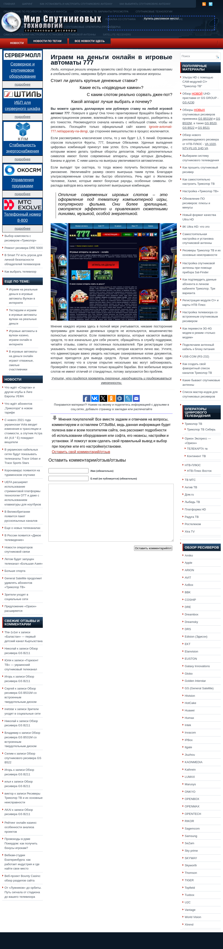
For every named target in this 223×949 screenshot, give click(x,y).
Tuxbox (189, 895)
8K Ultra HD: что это (195, 226)
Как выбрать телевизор (20, 271)
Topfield (190, 887)
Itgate (188, 747)
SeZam (189, 843)
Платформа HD (195, 509)
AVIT (188, 577)
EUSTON (191, 658)
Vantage (190, 910)
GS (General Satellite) (199, 688)
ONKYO (190, 791)
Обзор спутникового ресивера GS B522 (23, 758)
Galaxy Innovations (197, 666)
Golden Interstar (195, 681)
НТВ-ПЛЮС (193, 465)
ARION (189, 570)
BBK (188, 592)
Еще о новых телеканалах (22, 528)
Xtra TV (190, 531)
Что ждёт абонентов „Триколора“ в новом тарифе (18, 408)
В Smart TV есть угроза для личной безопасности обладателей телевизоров (23, 259)
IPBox (189, 740)
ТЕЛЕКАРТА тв (197, 448)
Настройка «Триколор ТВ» (200, 191)
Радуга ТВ (192, 517)
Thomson (191, 872)
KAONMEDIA (194, 762)
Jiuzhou (190, 754)
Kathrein (190, 769)
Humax (189, 718)
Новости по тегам (47, 41)
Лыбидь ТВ (192, 502)
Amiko (189, 555)
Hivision (190, 695)
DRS (188, 629)
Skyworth (191, 865)
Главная (9, 3)
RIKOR (189, 821)
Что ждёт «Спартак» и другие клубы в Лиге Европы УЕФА (20, 392)
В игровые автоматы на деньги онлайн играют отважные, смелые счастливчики (23, 360)
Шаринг (27, 3)
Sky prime (191, 850)
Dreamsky (191, 622)
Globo (189, 673)
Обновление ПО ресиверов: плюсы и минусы (196, 203)
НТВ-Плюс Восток (199, 470)
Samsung (191, 836)
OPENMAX (192, 806)
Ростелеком (193, 524)
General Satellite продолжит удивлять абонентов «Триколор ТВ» (23, 583)
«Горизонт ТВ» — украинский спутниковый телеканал (21, 665)
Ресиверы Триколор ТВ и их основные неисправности (24, 798)
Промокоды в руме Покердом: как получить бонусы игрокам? (21, 843)
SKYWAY (191, 858)
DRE (188, 607)
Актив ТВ (191, 487)
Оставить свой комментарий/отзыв (81, 452)
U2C (188, 902)
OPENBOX (192, 799)
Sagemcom (192, 828)
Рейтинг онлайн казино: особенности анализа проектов (21, 827)
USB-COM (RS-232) (195, 356)
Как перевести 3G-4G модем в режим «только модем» (198, 333)
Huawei (190, 710)
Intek (188, 725)
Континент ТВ (196, 456)
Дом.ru (189, 494)
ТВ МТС (190, 480)
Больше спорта (15, 571)
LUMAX (190, 776)
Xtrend (189, 924)
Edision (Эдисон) (196, 636)
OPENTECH (193, 814)
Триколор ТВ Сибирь (201, 429)
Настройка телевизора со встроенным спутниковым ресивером (200, 317)
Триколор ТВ (193, 423)
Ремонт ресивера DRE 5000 (24, 248)
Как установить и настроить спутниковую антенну (76, 3)
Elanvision (191, 651)
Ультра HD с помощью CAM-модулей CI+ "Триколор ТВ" (197, 82)
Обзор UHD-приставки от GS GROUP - (200, 98)
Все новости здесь (90, 41)
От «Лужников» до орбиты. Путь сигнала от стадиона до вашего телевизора (23, 892)
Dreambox (191, 614)
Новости (17, 43)
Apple (188, 562)
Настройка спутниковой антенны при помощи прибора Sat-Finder (198, 268)
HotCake (190, 703)
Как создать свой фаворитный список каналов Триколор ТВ (197, 368)
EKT (188, 644)
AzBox (189, 585)
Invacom (190, 732)
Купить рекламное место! (161, 18)
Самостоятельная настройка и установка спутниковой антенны (198, 238)
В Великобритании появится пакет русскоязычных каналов (21, 516)
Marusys (190, 784)
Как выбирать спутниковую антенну (145, 3)
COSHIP (190, 599)
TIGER (189, 880)
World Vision (193, 917)
